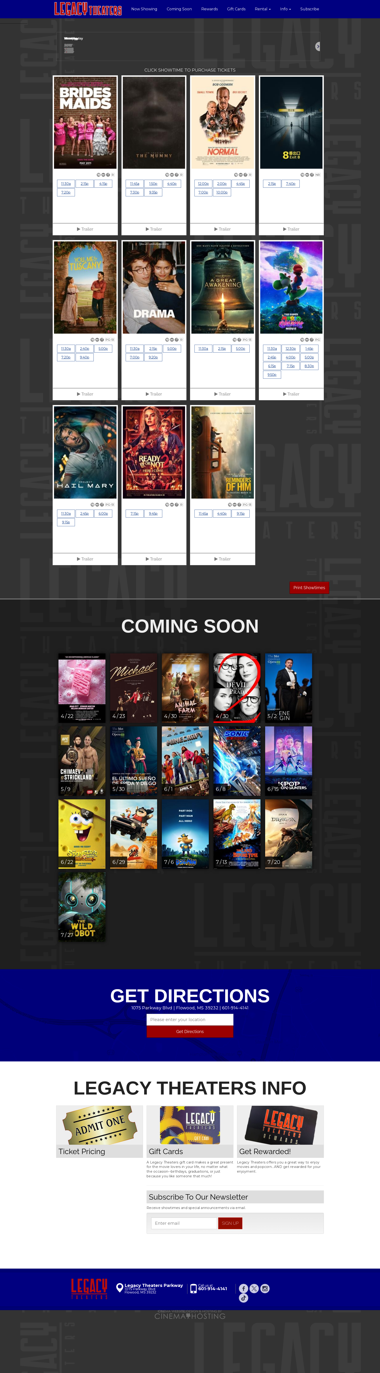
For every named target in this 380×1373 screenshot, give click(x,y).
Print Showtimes (309, 641)
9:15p (66, 576)
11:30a (66, 238)
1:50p (153, 238)
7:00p (203, 246)
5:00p (103, 403)
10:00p (222, 246)
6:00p (103, 568)
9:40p (84, 411)
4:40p (172, 238)
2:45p (272, 411)
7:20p (65, 246)
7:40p (290, 238)
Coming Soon (179, 9)
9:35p (153, 246)
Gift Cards (236, 9)
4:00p (290, 411)
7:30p (134, 246)
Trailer (85, 283)
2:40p (84, 403)
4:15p (103, 238)
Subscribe (309, 9)
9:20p (153, 411)
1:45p (309, 403)
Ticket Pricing (81, 1205)
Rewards (209, 9)
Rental (263, 9)
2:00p (222, 238)
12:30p (291, 403)
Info (285, 9)
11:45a (134, 238)
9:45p (153, 568)
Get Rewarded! (265, 1205)
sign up (230, 1277)
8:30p (309, 420)
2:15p (85, 238)
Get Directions (190, 1085)
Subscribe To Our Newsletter (198, 1251)
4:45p (240, 238)
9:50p (272, 429)
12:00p (203, 238)
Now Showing (144, 9)
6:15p (272, 420)
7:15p (291, 420)
